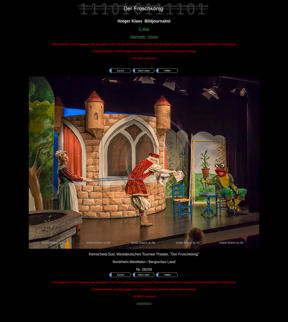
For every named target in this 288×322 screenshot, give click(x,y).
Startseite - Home (144, 37)
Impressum (144, 303)
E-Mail (144, 29)
